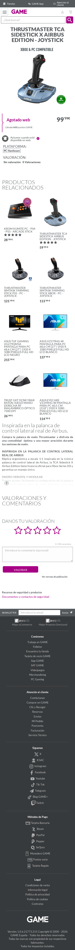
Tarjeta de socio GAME (37, 656)
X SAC (37, 760)
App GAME (37, 660)
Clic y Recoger (37, 707)
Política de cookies (37, 899)
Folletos (37, 646)
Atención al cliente (60, 3)
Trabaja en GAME (37, 642)
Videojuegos (38, 670)
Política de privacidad (37, 894)
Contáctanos (37, 698)
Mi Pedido (37, 721)
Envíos (37, 716)
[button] (69, 19)
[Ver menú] (4, 11)
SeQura (37, 847)
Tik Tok (37, 784)
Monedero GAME (38, 853)
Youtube (37, 778)
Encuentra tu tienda (37, 651)
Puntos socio (37, 859)
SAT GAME (37, 665)
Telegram (37, 791)
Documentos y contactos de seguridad (25, 596)
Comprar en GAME (38, 702)
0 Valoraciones (32, 162)
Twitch (37, 803)
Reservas (37, 711)
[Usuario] (62, 11)
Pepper (38, 841)
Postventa (37, 725)
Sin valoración (12, 162)
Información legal (37, 889)
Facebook (37, 772)
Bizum (37, 829)
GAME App (35, 3)
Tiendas (8, 3)
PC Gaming (37, 679)
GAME (19, 11)
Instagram (37, 766)
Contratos (37, 903)
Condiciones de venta (37, 885)
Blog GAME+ (37, 797)
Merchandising (37, 674)
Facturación (37, 730)
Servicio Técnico (37, 735)
